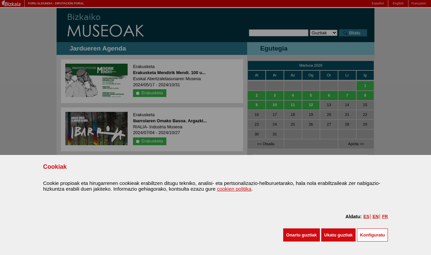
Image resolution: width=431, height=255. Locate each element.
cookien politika (234, 189)
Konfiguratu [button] (372, 234)
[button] (301, 235)
